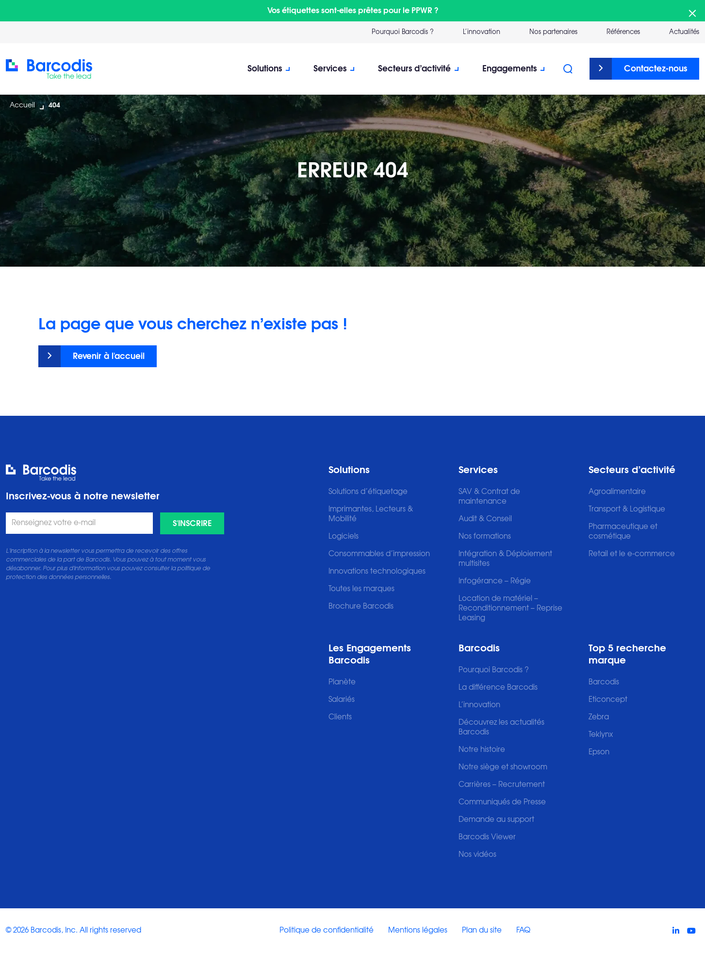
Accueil (22, 105)
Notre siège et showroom (503, 767)
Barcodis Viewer (487, 837)
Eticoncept (608, 699)
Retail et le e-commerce (632, 554)
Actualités (684, 32)
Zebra (599, 717)
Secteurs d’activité (414, 69)
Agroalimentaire (617, 491)
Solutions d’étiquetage (368, 491)
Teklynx (601, 734)
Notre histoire (482, 749)
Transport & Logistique (627, 509)
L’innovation (479, 705)
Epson (599, 752)
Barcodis (479, 648)
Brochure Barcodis (360, 606)
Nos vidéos (477, 854)
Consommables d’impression (379, 554)
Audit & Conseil (485, 519)
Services (329, 69)
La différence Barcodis (498, 687)
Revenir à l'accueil (109, 356)
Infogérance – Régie (495, 581)
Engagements (509, 69)
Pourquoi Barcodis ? (403, 32)
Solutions (264, 69)
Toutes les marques (361, 589)
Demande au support (496, 819)
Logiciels (343, 536)
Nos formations (485, 536)
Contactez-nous (655, 69)
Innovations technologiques (377, 571)
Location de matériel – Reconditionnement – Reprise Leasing (510, 608)
